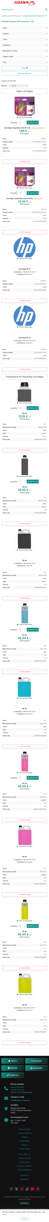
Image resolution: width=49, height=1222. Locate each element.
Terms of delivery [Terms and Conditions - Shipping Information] (24, 1133)
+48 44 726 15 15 (17, 1090)
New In (12, 1061)
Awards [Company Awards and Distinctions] (24, 1137)
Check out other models (24, 117)
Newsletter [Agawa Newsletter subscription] (24, 1179)
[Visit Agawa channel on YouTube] (32, 1189)
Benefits (12, 1068)
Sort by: (4, 86)
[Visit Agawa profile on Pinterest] (22, 1189)
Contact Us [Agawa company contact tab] (24, 1175)
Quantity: (14, 123)
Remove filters (24, 73)
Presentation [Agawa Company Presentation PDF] (24, 1141)
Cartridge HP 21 (24, 269)
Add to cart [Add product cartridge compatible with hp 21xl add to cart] (33, 122)
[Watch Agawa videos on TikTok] (27, 1189)
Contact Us (12, 1075)
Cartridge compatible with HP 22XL (24, 198)
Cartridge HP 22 (24, 337)
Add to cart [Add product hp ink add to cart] (33, 408)
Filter (24, 68)
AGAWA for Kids (24, 1158)
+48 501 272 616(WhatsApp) (21, 1092)
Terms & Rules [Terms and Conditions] (24, 1129)
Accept (24, 1219)
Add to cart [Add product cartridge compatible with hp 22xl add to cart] (33, 193)
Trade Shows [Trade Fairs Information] (24, 1149)
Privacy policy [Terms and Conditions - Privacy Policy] (24, 1162)
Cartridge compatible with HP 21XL (24, 128)
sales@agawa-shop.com (24, 274)
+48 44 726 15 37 (17, 1087)
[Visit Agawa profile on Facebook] (11, 1189)
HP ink (24, 413)
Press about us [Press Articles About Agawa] (24, 1154)
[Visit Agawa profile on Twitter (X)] (16, 1189)
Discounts (36, 1061)
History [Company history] (24, 1145)
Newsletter (36, 1068)
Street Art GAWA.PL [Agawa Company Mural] (25, 1166)
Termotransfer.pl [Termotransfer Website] (24, 1170)
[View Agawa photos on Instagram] (38, 1189)
